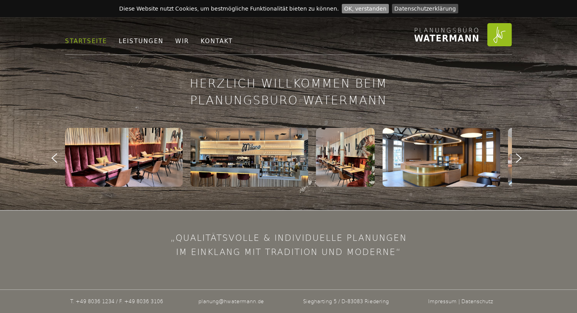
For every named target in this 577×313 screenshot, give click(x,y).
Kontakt (217, 40)
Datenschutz (477, 301)
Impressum (442, 301)
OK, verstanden (365, 8)
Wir (182, 40)
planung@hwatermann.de (231, 301)
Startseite (86, 40)
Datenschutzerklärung (425, 8)
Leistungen (141, 40)
